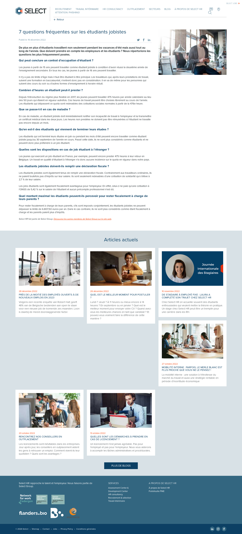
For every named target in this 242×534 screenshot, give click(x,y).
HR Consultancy (113, 9)
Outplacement (136, 9)
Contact (46, 529)
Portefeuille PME (156, 491)
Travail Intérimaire (116, 501)
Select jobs (231, 3)
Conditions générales (86, 529)
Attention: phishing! (67, 12)
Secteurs (154, 9)
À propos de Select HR (188, 9)
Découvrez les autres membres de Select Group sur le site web (82, 219)
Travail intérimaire (87, 9)
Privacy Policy (67, 529)
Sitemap (35, 529)
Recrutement (63, 9)
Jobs (55, 529)
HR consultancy (115, 494)
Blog (167, 9)
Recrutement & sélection (119, 497)
